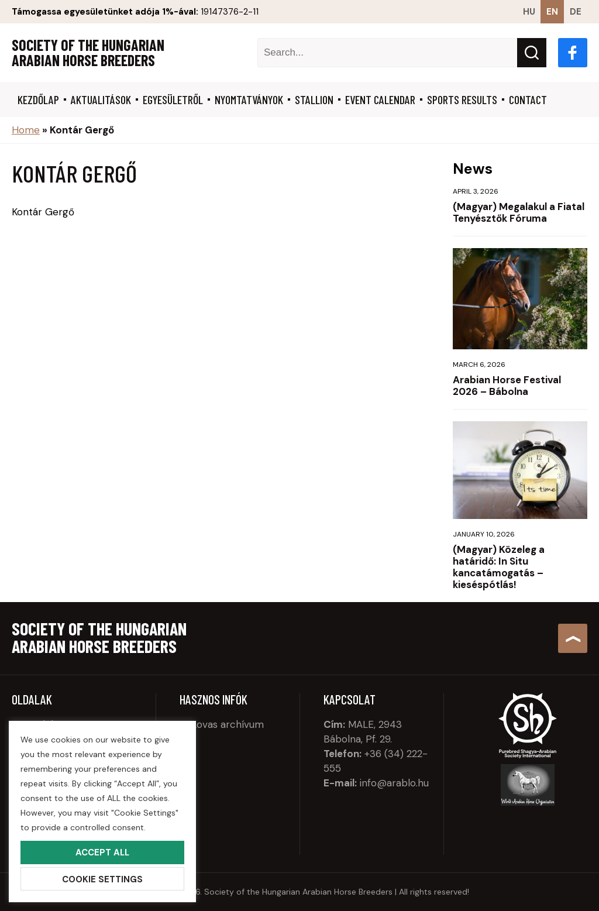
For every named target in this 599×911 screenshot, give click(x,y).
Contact (528, 99)
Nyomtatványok (249, 99)
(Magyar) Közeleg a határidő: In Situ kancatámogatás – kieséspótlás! (499, 567)
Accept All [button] (102, 852)
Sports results (462, 99)
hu (529, 12)
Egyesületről (173, 99)
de (575, 12)
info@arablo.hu (394, 782)
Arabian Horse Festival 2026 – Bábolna (507, 385)
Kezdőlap (38, 99)
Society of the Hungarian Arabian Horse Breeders (88, 52)
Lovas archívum (227, 724)
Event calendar (380, 99)
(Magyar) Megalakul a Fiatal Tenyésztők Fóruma (518, 212)
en (552, 12)
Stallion (314, 99)
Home (26, 129)
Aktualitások (101, 99)
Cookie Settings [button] (102, 879)
